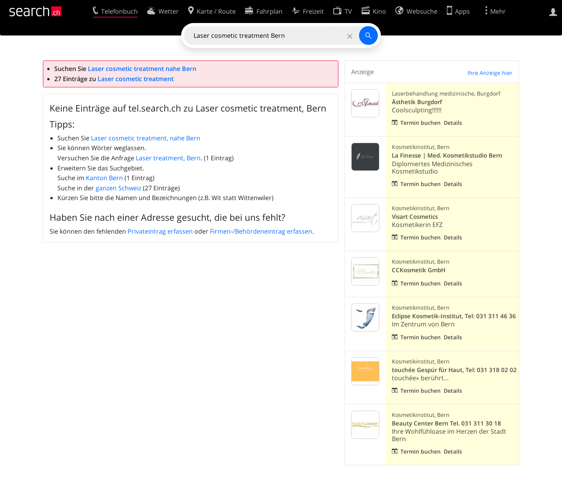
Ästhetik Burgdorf (417, 102)
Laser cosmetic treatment (136, 78)
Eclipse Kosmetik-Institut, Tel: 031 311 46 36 (454, 316)
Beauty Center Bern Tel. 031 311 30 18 (446, 423)
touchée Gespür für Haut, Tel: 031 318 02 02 (454, 370)
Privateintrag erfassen (160, 231)
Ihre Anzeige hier (490, 72)
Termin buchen (420, 122)
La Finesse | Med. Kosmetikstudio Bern (447, 155)
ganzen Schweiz (118, 188)
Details (453, 122)
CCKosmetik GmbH (418, 270)
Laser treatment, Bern (168, 158)
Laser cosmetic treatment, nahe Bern (145, 138)
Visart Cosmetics (415, 217)
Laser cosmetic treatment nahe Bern (142, 68)
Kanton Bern (104, 178)
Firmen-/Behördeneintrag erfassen (261, 231)
